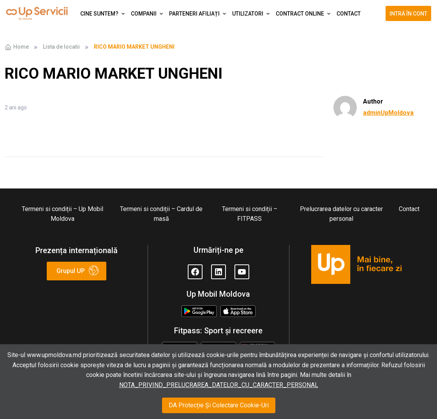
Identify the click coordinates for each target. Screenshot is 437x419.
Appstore (237, 310)
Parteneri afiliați (194, 14)
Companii (144, 14)
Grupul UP (70, 271)
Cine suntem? (99, 14)
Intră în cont (408, 14)
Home (17, 47)
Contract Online (300, 14)
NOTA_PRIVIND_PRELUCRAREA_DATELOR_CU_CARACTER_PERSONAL (218, 385)
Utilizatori (247, 14)
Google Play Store (198, 311)
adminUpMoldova (388, 112)
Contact (349, 14)
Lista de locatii (61, 47)
